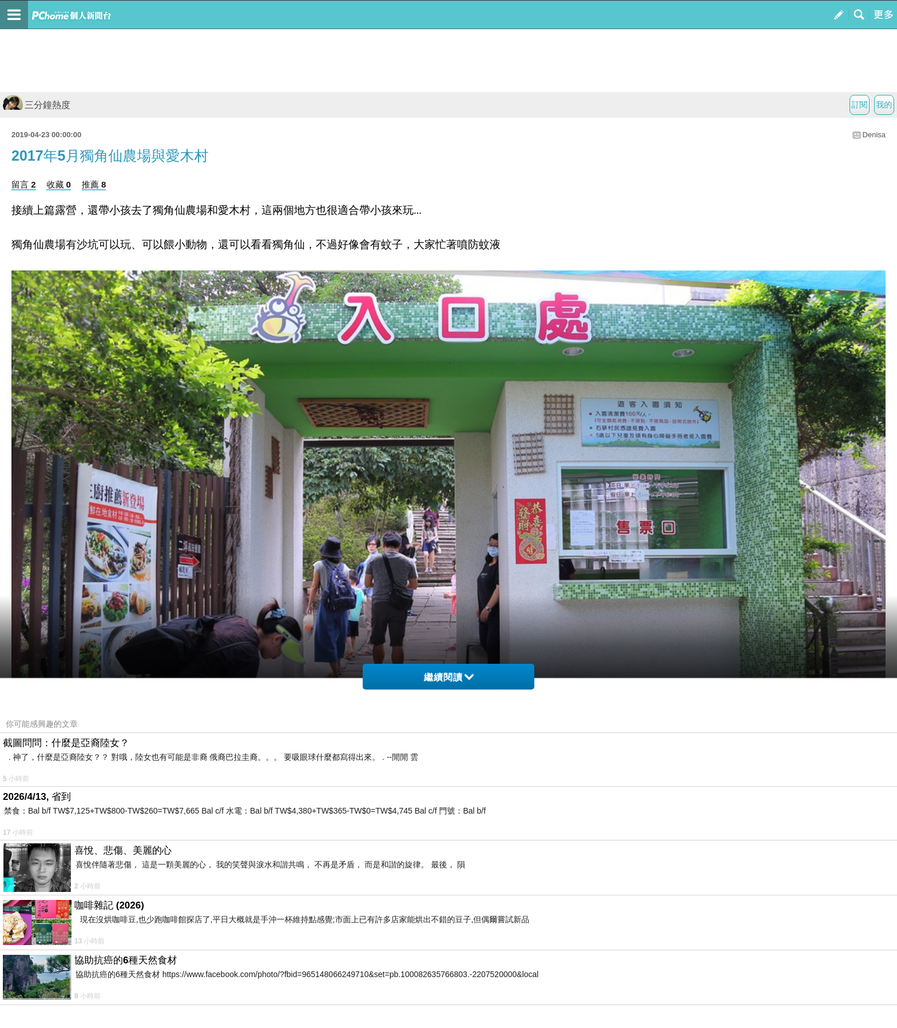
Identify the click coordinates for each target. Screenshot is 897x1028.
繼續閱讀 (449, 677)
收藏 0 (58, 184)
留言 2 (23, 184)
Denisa (874, 134)
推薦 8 (94, 184)
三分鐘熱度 (36, 105)
